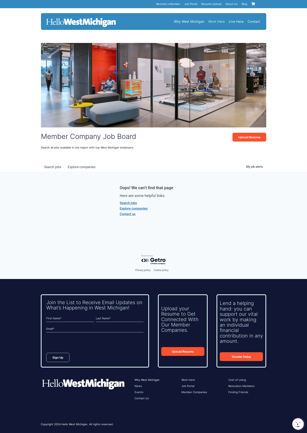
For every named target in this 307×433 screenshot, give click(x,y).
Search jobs (128, 203)
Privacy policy (142, 270)
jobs (52, 167)
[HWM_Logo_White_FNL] (81, 18)
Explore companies (134, 208)
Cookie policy (161, 270)
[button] (297, 424)
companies (81, 167)
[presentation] (77, 344)
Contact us (128, 214)
